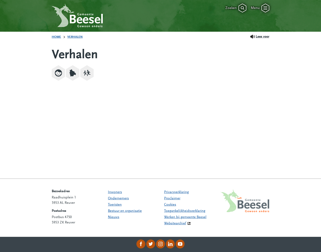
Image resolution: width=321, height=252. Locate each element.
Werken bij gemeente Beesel (185, 217)
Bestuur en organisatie (125, 211)
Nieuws (113, 217)
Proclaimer (172, 198)
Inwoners (115, 192)
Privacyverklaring (176, 192)
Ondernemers (118, 198)
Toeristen (115, 204)
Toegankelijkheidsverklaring (184, 211)
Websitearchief (175, 223)
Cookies (170, 204)
